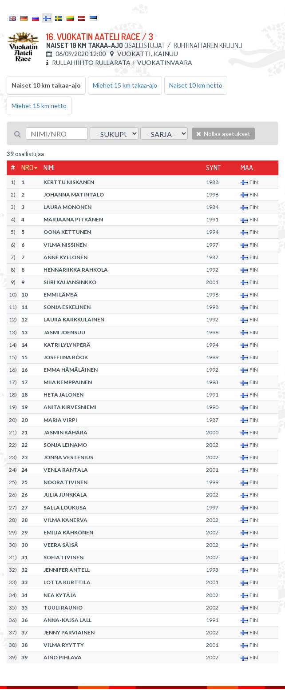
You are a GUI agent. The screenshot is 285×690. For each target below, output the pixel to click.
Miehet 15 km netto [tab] (39, 105)
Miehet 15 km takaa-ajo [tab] (125, 85)
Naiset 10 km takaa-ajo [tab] (46, 85)
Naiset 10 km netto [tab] (195, 85)
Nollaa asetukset (223, 133)
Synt (213, 167)
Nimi (49, 167)
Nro (27, 167)
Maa (247, 167)
